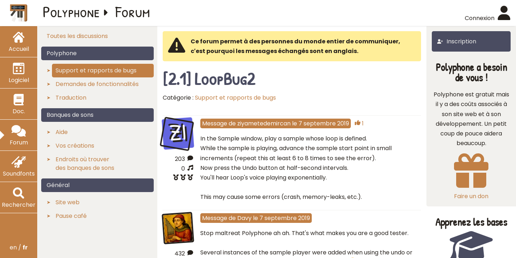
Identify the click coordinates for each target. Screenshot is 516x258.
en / (19, 247)
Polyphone (71, 11)
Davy (244, 218)
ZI (177, 132)
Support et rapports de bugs (235, 98)
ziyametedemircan (264, 123)
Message (214, 123)
